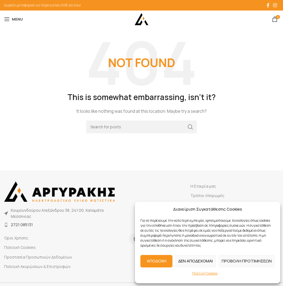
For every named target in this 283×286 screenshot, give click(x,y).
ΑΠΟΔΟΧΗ (156, 261)
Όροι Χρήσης (16, 238)
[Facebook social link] (268, 5)
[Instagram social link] (275, 5)
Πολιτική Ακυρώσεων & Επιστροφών (37, 266)
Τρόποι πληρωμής (207, 195)
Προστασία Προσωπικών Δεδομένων (38, 257)
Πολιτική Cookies (205, 273)
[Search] (141, 127)
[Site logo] (141, 18)
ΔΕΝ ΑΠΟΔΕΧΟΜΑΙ (195, 261)
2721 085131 (22, 224)
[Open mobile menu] (13, 19)
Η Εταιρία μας (203, 186)
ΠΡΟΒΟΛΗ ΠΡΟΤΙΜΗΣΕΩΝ (247, 261)
